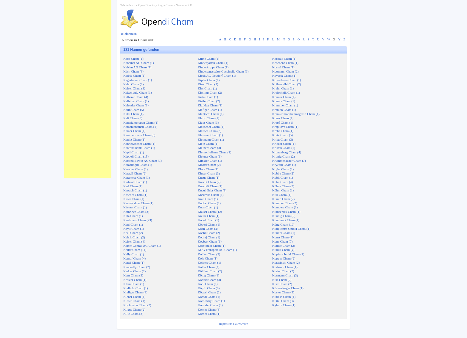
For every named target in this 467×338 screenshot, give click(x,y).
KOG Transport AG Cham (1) (217, 249)
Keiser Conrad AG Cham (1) (142, 245)
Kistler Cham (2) (209, 101)
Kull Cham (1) (281, 194)
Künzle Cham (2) (283, 245)
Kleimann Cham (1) (211, 139)
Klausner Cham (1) (210, 135)
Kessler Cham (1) (135, 280)
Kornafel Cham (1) (210, 305)
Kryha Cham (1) (283, 169)
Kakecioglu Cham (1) (137, 92)
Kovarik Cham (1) (284, 75)
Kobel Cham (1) (208, 220)
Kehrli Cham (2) (134, 237)
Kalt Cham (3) (132, 118)
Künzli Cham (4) (283, 249)
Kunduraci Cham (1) (285, 220)
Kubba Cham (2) (283, 173)
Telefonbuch (127, 5)
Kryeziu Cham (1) (284, 164)
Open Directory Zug (150, 5)
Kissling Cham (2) (210, 92)
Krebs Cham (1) (282, 131)
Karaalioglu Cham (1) (137, 164)
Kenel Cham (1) (133, 262)
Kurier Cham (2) (283, 271)
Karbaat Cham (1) (135, 182)
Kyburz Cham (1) (283, 305)
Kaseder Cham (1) (135, 194)
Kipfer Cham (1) (209, 80)
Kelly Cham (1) (133, 254)
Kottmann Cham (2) (285, 71)
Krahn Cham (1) (283, 88)
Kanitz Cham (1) (134, 139)
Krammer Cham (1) (285, 105)
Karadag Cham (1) (135, 169)
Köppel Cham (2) (209, 292)
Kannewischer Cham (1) (139, 143)
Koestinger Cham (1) (211, 245)
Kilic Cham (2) (133, 313)
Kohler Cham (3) (209, 254)
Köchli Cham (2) (209, 233)
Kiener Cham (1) (134, 296)
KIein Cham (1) (133, 284)
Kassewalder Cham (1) (138, 203)
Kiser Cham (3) (208, 84)
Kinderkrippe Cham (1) (213, 67)
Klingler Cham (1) (210, 160)
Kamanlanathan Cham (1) (140, 126)
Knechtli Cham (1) (210, 186)
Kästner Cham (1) (135, 207)
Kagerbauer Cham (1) (137, 80)
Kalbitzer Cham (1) (136, 101)
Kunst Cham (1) (282, 237)
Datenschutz (240, 324)
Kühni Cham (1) (283, 190)
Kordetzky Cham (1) (211, 301)
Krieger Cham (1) (283, 143)
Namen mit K (184, 5)
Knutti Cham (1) (209, 216)
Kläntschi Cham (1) (211, 114)
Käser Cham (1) (133, 199)
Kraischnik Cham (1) (286, 92)
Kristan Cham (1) (283, 148)
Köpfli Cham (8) (209, 288)
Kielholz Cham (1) (135, 288)
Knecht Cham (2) (209, 182)
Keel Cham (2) (133, 233)
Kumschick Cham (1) (286, 211)
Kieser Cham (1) (134, 301)
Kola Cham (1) (207, 258)
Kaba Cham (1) (133, 58)
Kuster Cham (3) (283, 292)
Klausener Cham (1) (211, 126)
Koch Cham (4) (208, 228)
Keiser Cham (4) (134, 241)
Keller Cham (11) (134, 249)
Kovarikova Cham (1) (286, 80)
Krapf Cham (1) (282, 122)
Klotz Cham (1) (208, 169)
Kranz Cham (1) (282, 118)
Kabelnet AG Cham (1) (138, 63)
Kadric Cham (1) (134, 75)
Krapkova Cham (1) (285, 126)
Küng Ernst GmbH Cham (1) (291, 228)
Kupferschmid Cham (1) (288, 254)
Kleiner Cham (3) (209, 148)
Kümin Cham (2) (283, 199)
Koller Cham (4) (209, 267)
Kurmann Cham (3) (285, 275)
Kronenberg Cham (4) (286, 152)
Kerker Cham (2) (134, 271)
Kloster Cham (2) (209, 164)
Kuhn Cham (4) (282, 182)
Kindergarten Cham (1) (213, 63)
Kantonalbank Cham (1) (139, 148)
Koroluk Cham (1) (284, 58)
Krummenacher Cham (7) (289, 160)
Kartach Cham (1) (135, 190)
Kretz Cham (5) (282, 135)
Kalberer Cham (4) (135, 97)
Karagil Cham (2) (135, 173)
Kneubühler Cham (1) (212, 190)
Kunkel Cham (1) (283, 233)
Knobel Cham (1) (209, 203)
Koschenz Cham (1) (285, 63)
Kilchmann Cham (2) (137, 305)
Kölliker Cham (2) (210, 271)
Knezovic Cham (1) (211, 194)
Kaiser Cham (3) (134, 88)
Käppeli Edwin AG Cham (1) (142, 160)
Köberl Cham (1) (209, 224)
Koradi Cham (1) (209, 296)
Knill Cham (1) (208, 199)
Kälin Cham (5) (133, 109)
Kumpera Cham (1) (285, 207)
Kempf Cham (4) (134, 258)
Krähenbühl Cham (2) (286, 84)
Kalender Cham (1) (136, 105)
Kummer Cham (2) (284, 203)
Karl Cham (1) (132, 186)
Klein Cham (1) (208, 143)
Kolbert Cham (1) (209, 262)
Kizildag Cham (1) (210, 105)
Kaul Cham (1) (133, 224)
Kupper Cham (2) (283, 258)
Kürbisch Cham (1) (285, 267)
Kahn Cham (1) (133, 84)
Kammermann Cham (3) (139, 135)
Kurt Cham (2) (282, 280)
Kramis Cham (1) (283, 101)
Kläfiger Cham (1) (210, 109)
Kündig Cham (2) (283, 216)
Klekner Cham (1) (210, 156)
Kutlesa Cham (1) (283, 296)
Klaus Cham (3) (208, 122)
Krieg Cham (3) (282, 139)
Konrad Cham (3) (209, 280)
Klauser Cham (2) (209, 131)
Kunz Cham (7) (282, 241)
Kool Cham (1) (208, 284)
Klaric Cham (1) (208, 118)
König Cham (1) (208, 275)
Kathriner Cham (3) (136, 211)
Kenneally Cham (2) (136, 267)
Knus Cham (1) (208, 207)
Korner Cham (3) (209, 309)
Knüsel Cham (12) (210, 211)
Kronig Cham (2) (283, 156)
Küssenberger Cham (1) (287, 288)
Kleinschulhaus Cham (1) (214, 152)
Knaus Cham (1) (209, 177)
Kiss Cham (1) (207, 88)
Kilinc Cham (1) (208, 58)
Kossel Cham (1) (283, 67)
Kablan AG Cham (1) (137, 67)
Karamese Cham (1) (136, 177)
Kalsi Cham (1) (133, 114)
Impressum (226, 324)
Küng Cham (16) (283, 224)
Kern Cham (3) (133, 275)
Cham (169, 5)
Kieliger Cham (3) (135, 292)
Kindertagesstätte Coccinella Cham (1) (223, 71)
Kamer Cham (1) (134, 131)
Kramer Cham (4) (283, 97)
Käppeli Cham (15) (136, 156)
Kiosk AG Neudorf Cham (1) (217, 75)
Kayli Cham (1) (133, 228)
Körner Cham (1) (209, 313)
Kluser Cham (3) (209, 173)
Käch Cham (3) (133, 71)
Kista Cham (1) (208, 97)
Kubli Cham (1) (282, 177)
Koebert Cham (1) (210, 241)
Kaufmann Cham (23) (137, 220)
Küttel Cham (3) (283, 301)
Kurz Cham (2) (282, 284)
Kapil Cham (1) (133, 152)
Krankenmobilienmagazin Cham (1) (296, 114)
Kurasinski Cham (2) (286, 262)
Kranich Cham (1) (284, 109)
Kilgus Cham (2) (134, 309)
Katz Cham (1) (133, 216)
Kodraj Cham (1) (209, 237)
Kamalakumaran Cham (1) (140, 122)
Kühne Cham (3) (283, 186)
